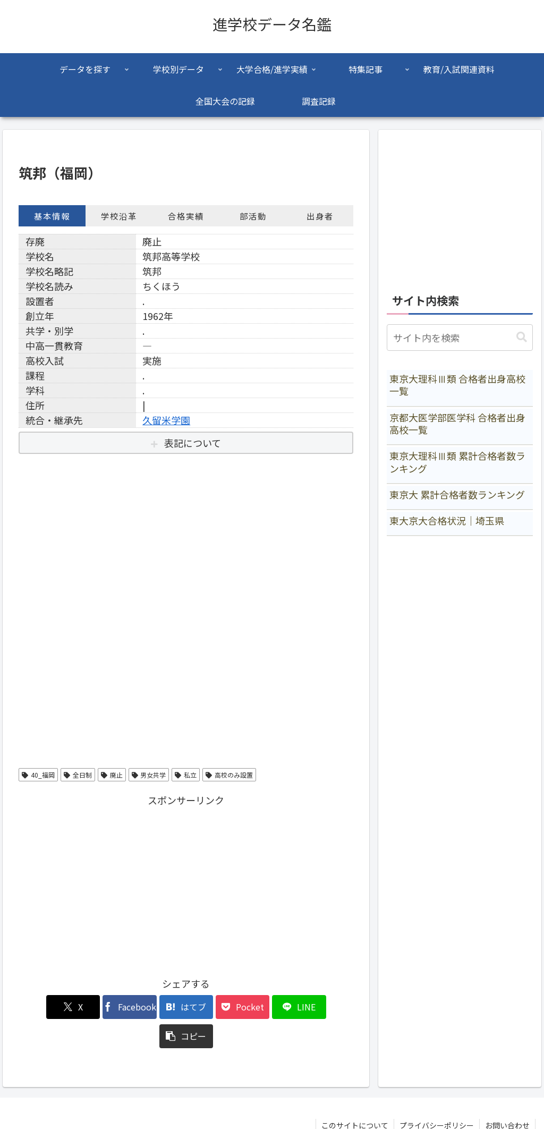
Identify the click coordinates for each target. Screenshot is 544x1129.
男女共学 (149, 774)
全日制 (78, 774)
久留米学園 (166, 420)
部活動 (253, 216)
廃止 (112, 774)
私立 (186, 774)
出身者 (320, 216)
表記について (192, 443)
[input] (459, 337)
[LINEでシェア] (271, 1007)
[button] (326, 1007)
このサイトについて (354, 1096)
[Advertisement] (186, 883)
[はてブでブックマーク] (158, 1007)
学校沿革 (119, 216)
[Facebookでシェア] (102, 1007)
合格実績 (186, 216)
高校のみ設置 (229, 774)
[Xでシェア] (45, 1007)
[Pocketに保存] (214, 1007)
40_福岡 (38, 774)
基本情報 (52, 216)
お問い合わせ (507, 1096)
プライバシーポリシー (437, 1096)
